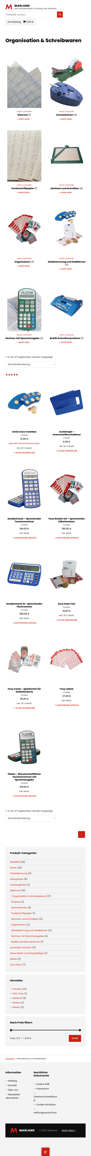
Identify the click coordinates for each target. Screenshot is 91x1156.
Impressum (42, 1088)
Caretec (17, 989)
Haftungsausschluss (45, 1112)
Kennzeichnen (19, 907)
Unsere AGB (42, 1084)
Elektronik (15, 890)
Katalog (12, 1080)
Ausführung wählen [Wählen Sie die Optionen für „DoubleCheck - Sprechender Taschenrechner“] (25, 538)
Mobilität (15, 862)
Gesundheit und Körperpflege (26, 953)
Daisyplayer (16, 879)
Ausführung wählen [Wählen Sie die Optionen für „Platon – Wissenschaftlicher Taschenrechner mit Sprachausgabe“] (25, 796)
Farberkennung (18, 873)
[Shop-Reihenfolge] (30, 364)
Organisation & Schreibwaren (29, 896)
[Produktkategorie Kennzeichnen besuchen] (67, 86)
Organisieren (18, 924)
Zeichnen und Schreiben (25, 919)
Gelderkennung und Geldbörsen (29, 930)
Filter (75, 1038)
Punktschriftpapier (21, 913)
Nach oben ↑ (69, 1130)
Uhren (13, 867)
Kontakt (12, 1085)
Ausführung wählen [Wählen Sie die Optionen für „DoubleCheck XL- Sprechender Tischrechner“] (25, 623)
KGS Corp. (18, 993)
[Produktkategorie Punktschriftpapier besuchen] (24, 160)
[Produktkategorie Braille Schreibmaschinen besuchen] (67, 310)
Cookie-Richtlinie (45, 1104)
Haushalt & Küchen (21, 947)
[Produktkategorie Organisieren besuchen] (24, 233)
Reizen (16, 1007)
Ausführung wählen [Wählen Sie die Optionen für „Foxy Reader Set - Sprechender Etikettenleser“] (68, 538)
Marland (22, 6)
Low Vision (16, 964)
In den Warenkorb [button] (25, 452)
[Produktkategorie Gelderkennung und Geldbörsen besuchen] (67, 235)
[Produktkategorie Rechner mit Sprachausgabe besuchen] (24, 310)
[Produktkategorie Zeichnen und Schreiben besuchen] (67, 160)
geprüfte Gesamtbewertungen (24, 443)
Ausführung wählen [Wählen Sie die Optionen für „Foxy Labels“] (68, 705)
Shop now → (25, 119)
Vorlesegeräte (18, 884)
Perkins (17, 1002)
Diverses (16, 902)
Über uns (13, 1090)
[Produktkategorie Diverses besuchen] (24, 86)
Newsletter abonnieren (12, 1096)
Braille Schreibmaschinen (25, 941)
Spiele (13, 959)
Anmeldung (14, 22)
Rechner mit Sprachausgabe (27, 936)
